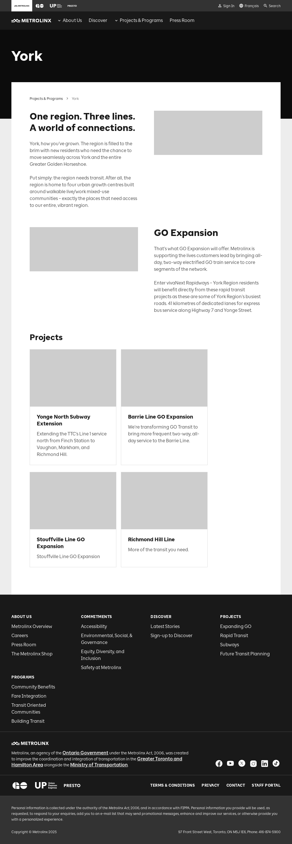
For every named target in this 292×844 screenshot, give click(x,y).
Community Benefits (33, 687)
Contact (235, 785)
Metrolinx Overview (31, 626)
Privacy (211, 785)
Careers (19, 635)
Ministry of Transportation (99, 765)
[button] (39, 6)
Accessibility (94, 626)
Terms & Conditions (172, 785)
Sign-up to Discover (171, 635)
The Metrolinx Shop (31, 654)
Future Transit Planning (245, 654)
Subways (229, 644)
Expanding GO (236, 626)
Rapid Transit (234, 635)
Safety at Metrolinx (101, 667)
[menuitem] (69, 20)
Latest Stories (165, 626)
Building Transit (27, 721)
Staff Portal (266, 785)
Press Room (23, 644)
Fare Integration (28, 696)
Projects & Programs (46, 99)
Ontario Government (85, 753)
